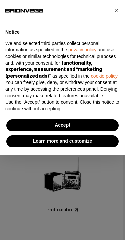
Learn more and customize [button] (62, 141)
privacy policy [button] (82, 49)
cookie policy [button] (104, 76)
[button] (116, 10)
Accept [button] (62, 125)
